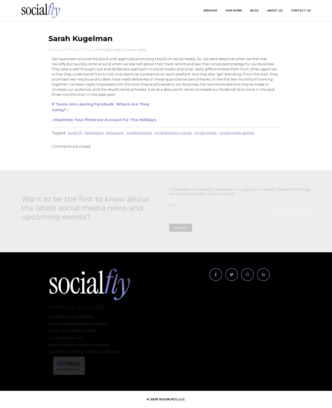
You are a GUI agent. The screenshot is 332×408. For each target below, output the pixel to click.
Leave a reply (134, 50)
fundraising (94, 133)
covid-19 (75, 133)
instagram (115, 133)
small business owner (173, 133)
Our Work (233, 10)
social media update (237, 133)
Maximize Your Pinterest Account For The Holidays (105, 120)
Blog (254, 10)
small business (139, 133)
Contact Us (301, 10)
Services (210, 10)
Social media (206, 133)
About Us (275, 10)
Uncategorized (107, 50)
